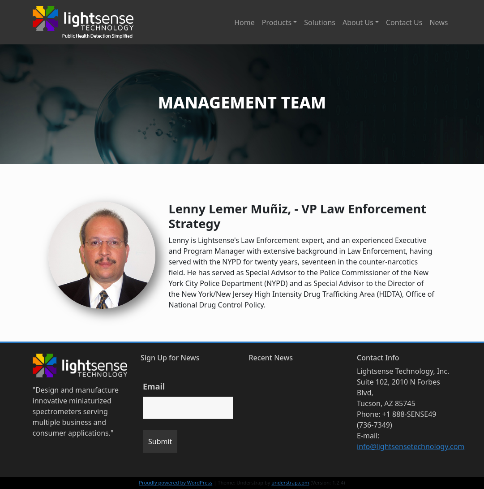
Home (244, 22)
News (438, 22)
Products (277, 22)
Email (154, 386)
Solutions (319, 22)
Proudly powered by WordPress (175, 482)
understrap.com (290, 482)
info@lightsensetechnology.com (410, 446)
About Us (358, 22)
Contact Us (404, 22)
